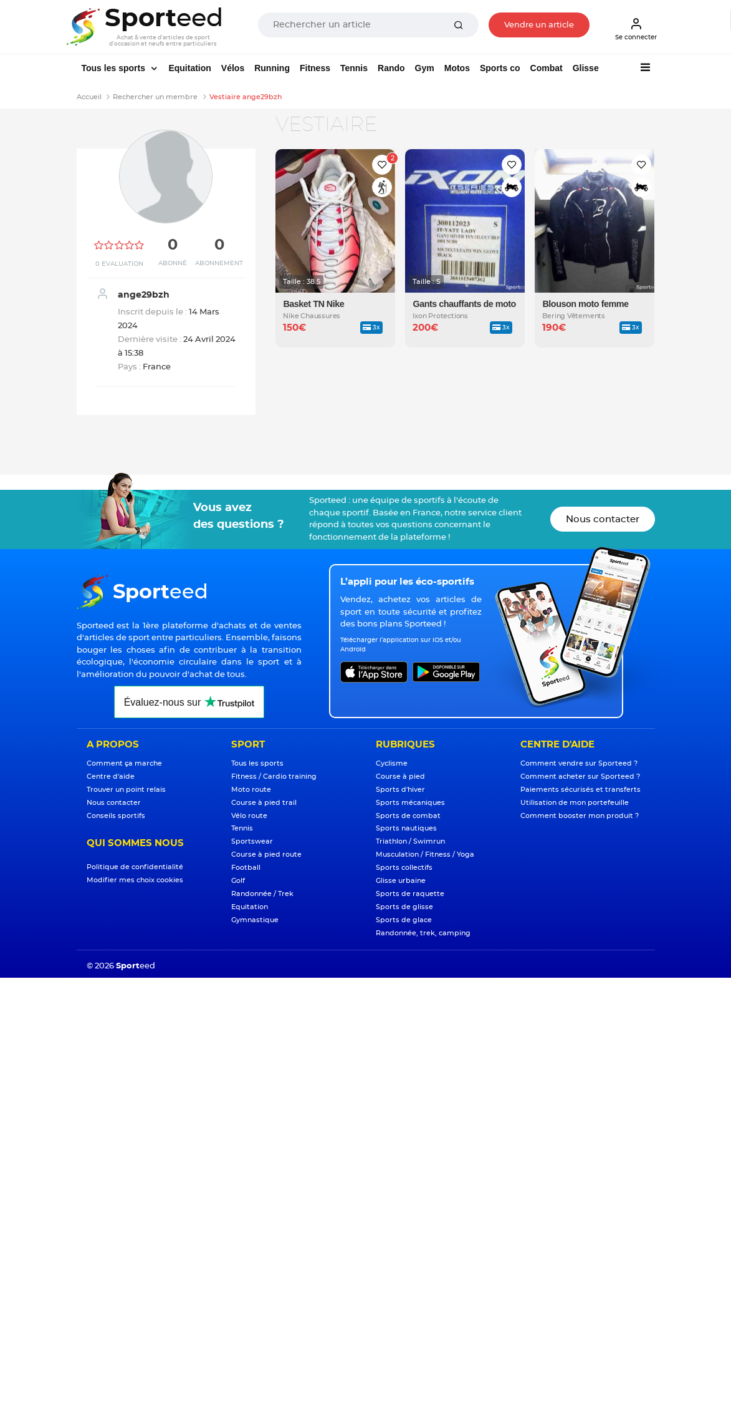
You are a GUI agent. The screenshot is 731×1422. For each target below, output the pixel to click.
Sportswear (252, 841)
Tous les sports (115, 68)
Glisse (586, 68)
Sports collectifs (404, 867)
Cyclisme (392, 763)
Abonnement (219, 263)
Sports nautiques (406, 828)
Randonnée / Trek (262, 893)
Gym (424, 68)
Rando (391, 68)
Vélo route (249, 815)
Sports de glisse (404, 906)
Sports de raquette (410, 893)
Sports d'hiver (400, 789)
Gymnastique (255, 920)
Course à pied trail (264, 802)
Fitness (315, 68)
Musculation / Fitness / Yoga (425, 854)
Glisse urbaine (401, 880)
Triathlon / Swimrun (410, 841)
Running (272, 68)
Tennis (354, 68)
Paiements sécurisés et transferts (580, 789)
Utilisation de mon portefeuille (574, 802)
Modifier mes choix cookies (135, 880)
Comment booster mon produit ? (579, 815)
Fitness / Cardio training (274, 776)
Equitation (189, 68)
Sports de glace (404, 920)
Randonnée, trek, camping (423, 933)
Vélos (232, 68)
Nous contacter (602, 519)
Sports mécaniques (410, 802)
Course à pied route (266, 854)
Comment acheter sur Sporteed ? (580, 776)
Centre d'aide (111, 776)
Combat (546, 68)
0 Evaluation (119, 264)
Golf (238, 880)
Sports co (500, 68)
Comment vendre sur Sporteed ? (579, 763)
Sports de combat (408, 815)
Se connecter (636, 29)
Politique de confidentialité (135, 867)
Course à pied (400, 776)
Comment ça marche (124, 763)
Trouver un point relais (126, 789)
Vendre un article (539, 25)
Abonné (172, 263)
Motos (457, 68)
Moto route (251, 789)
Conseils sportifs (116, 815)
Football (245, 867)
